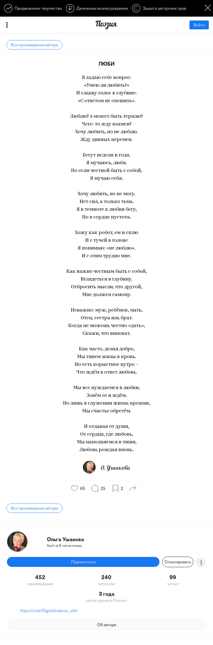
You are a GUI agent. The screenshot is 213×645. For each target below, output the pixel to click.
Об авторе (106, 624)
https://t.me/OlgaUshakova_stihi (48, 610)
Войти (199, 24)
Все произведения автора (34, 44)
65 (82, 488)
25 (102, 488)
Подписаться (83, 561)
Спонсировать (177, 561)
